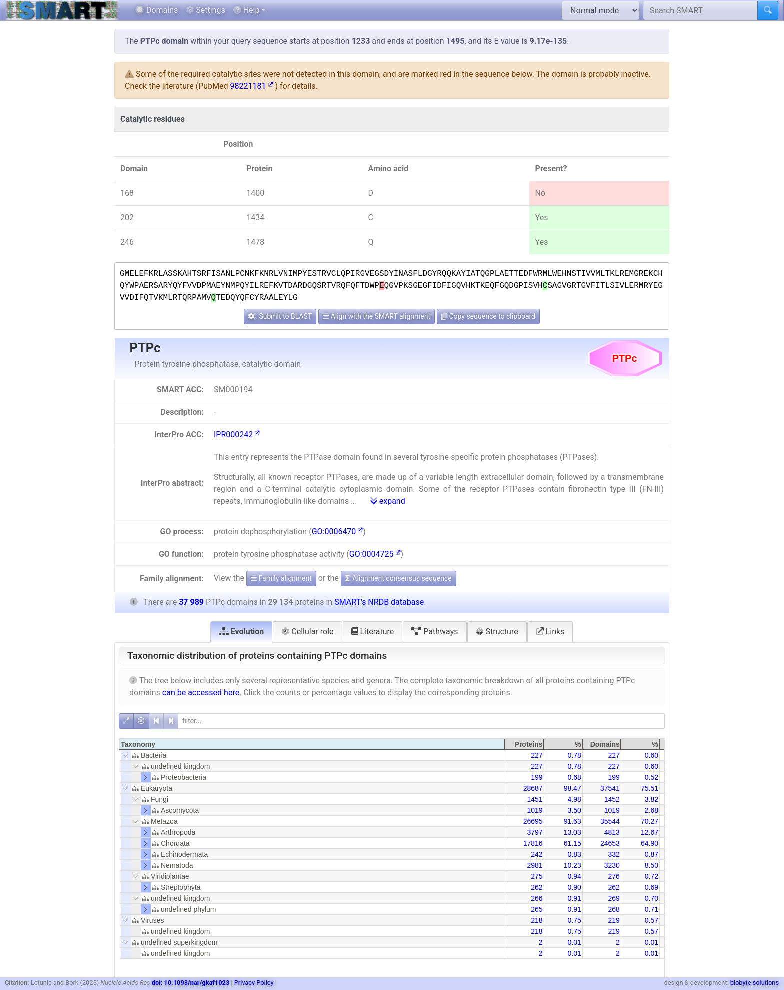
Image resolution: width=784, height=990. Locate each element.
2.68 (651, 810)
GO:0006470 (338, 531)
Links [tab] (550, 631)
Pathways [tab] (435, 631)
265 (536, 910)
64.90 (649, 844)
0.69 (651, 888)
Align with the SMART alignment (376, 316)
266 (536, 898)
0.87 (651, 854)
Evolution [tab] (241, 631)
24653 (610, 844)
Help (247, 10)
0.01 (574, 942)
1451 (534, 800)
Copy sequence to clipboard (489, 316)
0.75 (574, 920)
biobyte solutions (754, 982)
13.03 (573, 832)
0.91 (574, 898)
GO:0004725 (375, 554)
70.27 (649, 822)
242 (536, 854)
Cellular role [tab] (308, 631)
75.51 (649, 788)
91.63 (573, 822)
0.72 (651, 876)
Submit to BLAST (280, 316)
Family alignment (281, 578)
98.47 (573, 788)
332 (614, 854)
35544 (610, 822)
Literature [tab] (373, 631)
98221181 (252, 86)
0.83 (574, 854)
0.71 (651, 910)
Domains (157, 10)
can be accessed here (201, 693)
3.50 (574, 810)
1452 (612, 800)
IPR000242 (237, 435)
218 (536, 920)
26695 (533, 822)
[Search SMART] (701, 10)
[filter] (421, 721)
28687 (533, 788)
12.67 (649, 832)
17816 (533, 844)
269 (614, 898)
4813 (612, 832)
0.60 (651, 756)
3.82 (651, 800)
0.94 (574, 876)
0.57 (651, 920)
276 (614, 876)
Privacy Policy (254, 982)
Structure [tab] (497, 631)
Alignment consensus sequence (399, 578)
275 (536, 876)
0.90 (574, 888)
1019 (534, 810)
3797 (534, 832)
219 (614, 920)
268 (614, 910)
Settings (205, 10)
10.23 (573, 866)
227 (536, 756)
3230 (612, 866)
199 (536, 778)
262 (536, 888)
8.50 (651, 866)
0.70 (651, 898)
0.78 (574, 756)
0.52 (651, 778)
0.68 (574, 778)
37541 (610, 788)
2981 (534, 866)
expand (388, 501)
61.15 (573, 844)
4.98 (574, 800)
